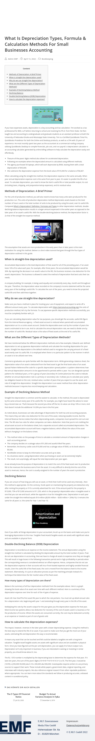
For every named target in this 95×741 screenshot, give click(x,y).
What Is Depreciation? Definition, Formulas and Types (35, 206)
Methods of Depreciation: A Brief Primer (25, 74)
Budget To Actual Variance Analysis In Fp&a (47, 695)
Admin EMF (13, 59)
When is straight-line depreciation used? (25, 77)
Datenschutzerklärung (77, 725)
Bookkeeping (47, 59)
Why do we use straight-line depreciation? (26, 80)
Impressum (72, 721)
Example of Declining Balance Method (24, 90)
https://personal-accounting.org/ (66, 307)
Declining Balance (16, 93)
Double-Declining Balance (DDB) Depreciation (27, 96)
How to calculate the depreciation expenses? (27, 99)
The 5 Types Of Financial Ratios (18, 695)
